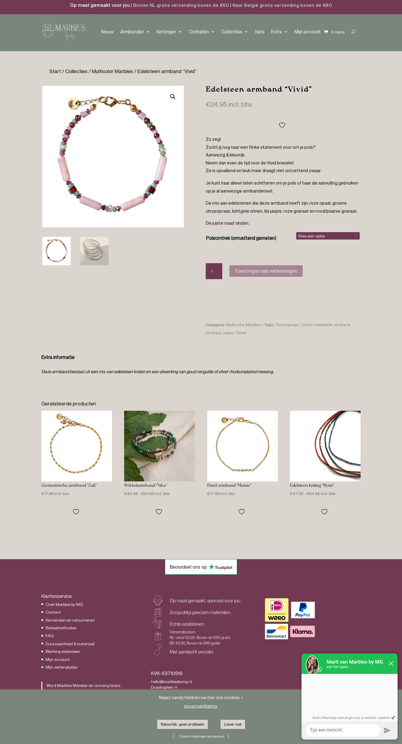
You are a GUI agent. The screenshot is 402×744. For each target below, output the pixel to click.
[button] (173, 96)
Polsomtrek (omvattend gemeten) (241, 238)
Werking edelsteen (63, 651)
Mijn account (307, 32)
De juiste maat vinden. (227, 223)
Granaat (213, 332)
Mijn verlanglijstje (61, 666)
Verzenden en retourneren (70, 619)
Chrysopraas (287, 324)
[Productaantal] (214, 271)
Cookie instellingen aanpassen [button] (201, 736)
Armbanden (132, 32)
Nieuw (107, 32)
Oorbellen (199, 32)
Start (55, 71)
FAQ (50, 635)
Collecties (231, 32)
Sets (260, 32)
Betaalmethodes (61, 627)
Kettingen (166, 32)
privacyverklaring (200, 706)
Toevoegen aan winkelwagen (266, 271)
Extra (276, 32)
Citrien (306, 324)
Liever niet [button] (232, 724)
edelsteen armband (332, 324)
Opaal (241, 332)
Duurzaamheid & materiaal (70, 643)
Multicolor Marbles (112, 71)
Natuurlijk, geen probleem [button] (182, 724)
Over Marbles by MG (64, 604)
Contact (53, 611)
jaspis (228, 332)
